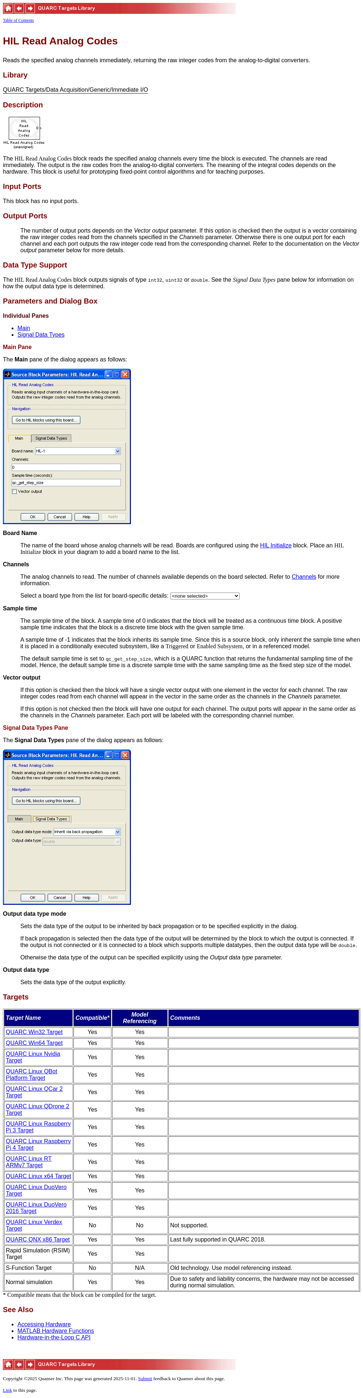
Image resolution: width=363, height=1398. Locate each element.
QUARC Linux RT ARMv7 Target (29, 1162)
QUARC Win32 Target (34, 1032)
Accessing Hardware (44, 1324)
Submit (145, 1378)
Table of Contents (18, 20)
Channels (304, 577)
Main (23, 328)
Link (7, 1390)
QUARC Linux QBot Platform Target (31, 1074)
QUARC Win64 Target (34, 1043)
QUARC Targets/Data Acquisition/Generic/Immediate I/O (75, 90)
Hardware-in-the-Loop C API (54, 1337)
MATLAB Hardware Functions (55, 1331)
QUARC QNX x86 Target (38, 1239)
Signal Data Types (41, 335)
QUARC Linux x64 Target (38, 1176)
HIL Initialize (276, 545)
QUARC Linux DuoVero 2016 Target (36, 1207)
